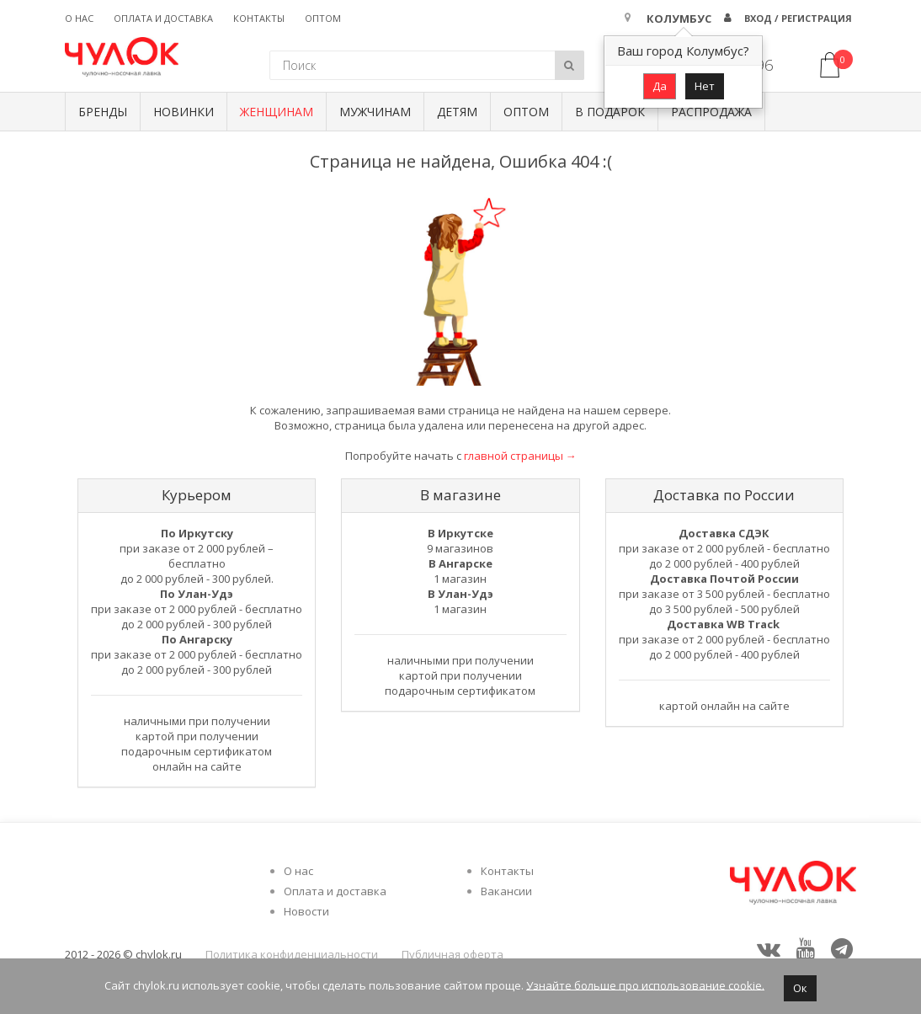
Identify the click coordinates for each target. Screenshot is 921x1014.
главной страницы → (520, 455)
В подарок (610, 112)
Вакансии (506, 891)
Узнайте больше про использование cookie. (645, 984)
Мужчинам (375, 112)
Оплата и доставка (163, 18)
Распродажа (711, 112)
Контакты (259, 18)
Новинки (183, 112)
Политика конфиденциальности (291, 954)
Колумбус (679, 18)
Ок (800, 987)
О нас (79, 18)
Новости (306, 911)
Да (659, 85)
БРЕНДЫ (102, 112)
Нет (705, 85)
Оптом (323, 18)
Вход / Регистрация (798, 18)
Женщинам (276, 112)
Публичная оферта (452, 954)
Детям (457, 112)
